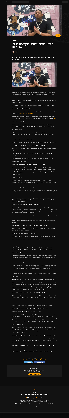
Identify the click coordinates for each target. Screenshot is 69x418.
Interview (43, 358)
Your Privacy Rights (53, 403)
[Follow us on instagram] (33, 392)
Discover (32, 1)
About (22, 394)
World (35, 358)
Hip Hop (14, 40)
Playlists (37, 1)
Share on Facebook (40, 362)
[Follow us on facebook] (31, 392)
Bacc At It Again (40, 99)
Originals (42, 1)
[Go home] (4, 1)
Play (58, 35)
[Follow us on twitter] (29, 392)
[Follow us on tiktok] (38, 392)
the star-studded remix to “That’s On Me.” (24, 113)
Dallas (39, 358)
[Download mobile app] (29, 397)
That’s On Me (32, 91)
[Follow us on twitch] (40, 392)
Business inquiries (32, 394)
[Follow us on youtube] (35, 392)
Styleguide (39, 394)
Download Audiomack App (34, 374)
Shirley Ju (17, 51)
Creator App (45, 394)
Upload (65, 1)
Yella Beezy (17, 91)
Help (26, 394)
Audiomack (30, 358)
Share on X (28, 362)
